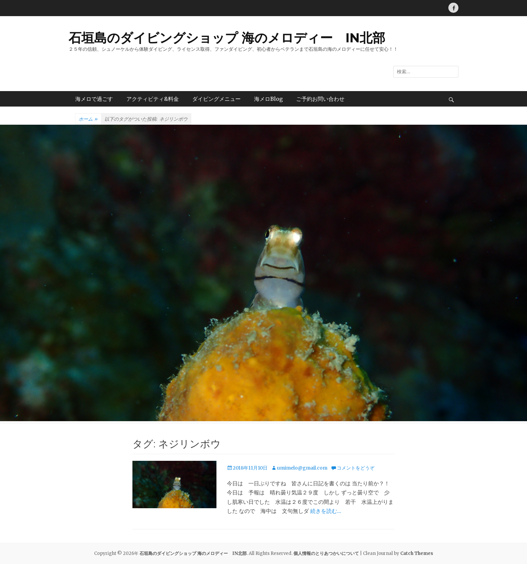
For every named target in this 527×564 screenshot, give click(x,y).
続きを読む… (325, 511)
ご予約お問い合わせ (320, 98)
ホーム (88, 119)
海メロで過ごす (94, 98)
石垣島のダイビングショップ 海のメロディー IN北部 (227, 38)
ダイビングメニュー (216, 98)
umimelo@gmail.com (302, 468)
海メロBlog (268, 98)
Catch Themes (416, 553)
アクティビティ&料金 (152, 98)
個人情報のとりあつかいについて (326, 553)
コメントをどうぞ (355, 468)
